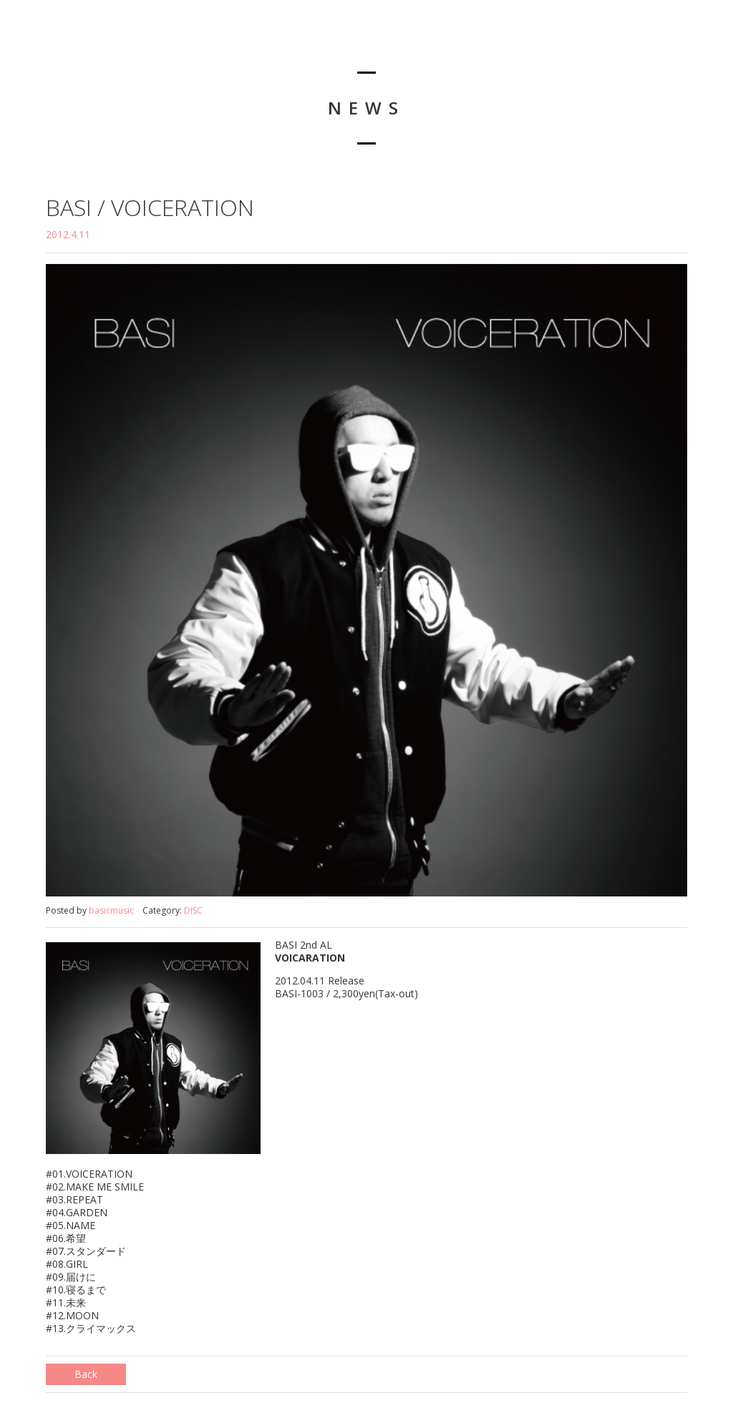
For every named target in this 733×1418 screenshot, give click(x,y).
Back (85, 1374)
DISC (193, 910)
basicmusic (111, 910)
